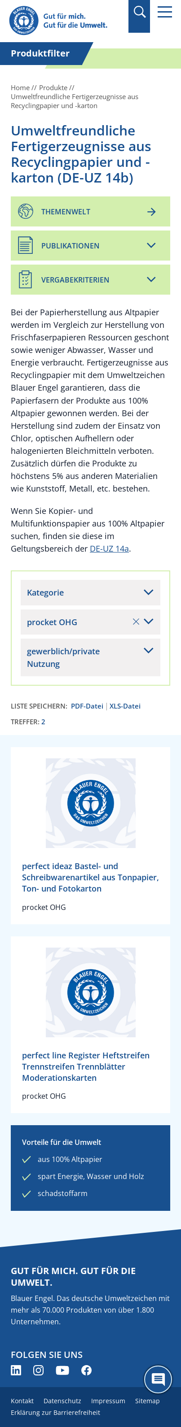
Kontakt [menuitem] (22, 1401)
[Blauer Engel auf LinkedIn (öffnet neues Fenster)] (16, 1370)
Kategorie (45, 592)
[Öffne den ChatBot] (158, 1379)
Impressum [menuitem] (108, 1401)
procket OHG (83, 622)
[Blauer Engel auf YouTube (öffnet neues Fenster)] (62, 1370)
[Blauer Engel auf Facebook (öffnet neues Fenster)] (86, 1370)
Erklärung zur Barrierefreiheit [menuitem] (55, 1412)
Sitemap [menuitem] (147, 1401)
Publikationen (70, 246)
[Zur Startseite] (66, 21)
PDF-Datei (87, 706)
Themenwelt (65, 212)
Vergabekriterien (75, 280)
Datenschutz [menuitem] (62, 1401)
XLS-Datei (125, 706)
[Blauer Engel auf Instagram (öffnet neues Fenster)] (38, 1370)
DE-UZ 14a (109, 548)
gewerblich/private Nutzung (63, 657)
